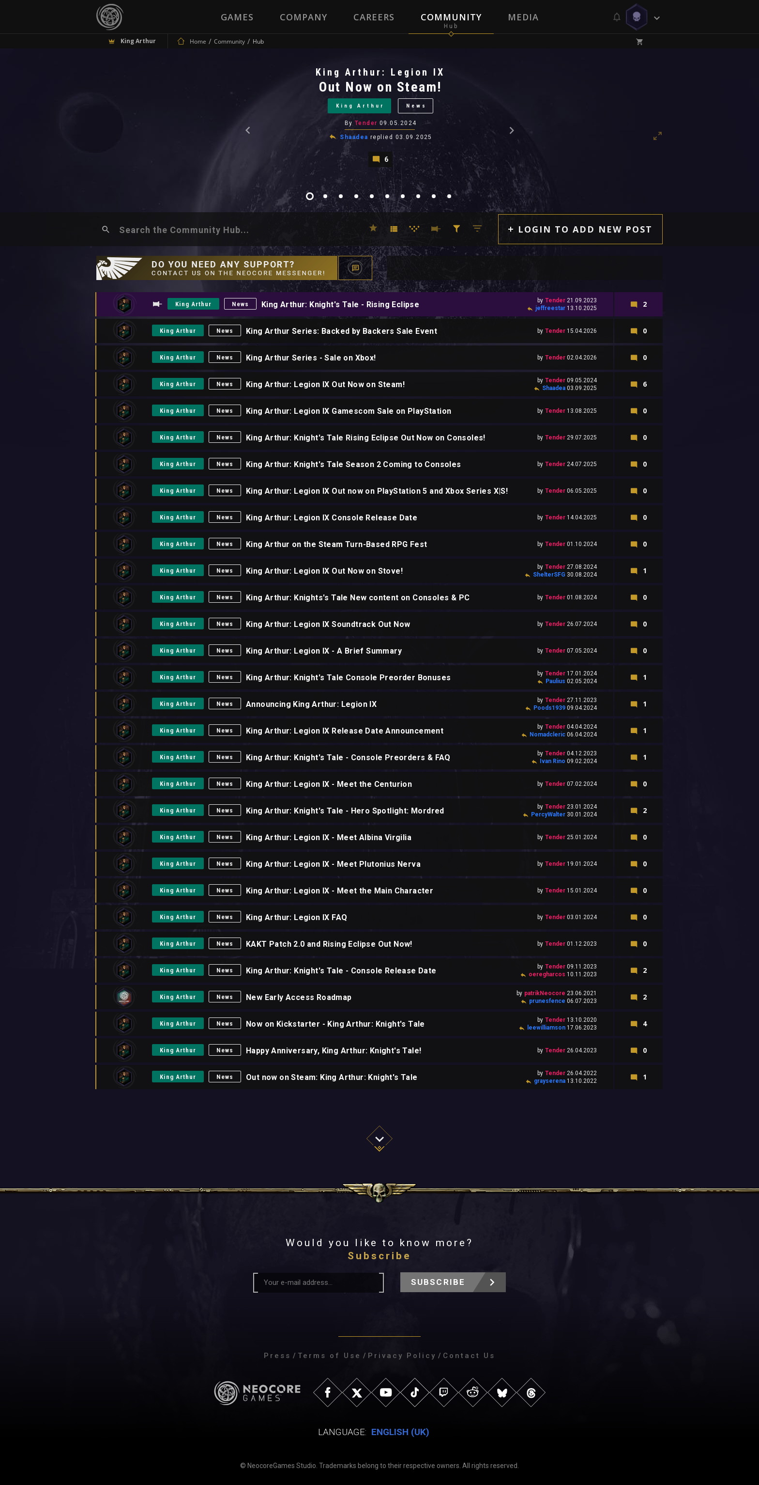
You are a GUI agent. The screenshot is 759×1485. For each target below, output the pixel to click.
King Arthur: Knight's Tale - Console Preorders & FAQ (348, 757)
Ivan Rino (552, 761)
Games (237, 17)
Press (277, 1355)
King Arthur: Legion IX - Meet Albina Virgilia (328, 837)
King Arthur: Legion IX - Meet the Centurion (329, 784)
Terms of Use (329, 1355)
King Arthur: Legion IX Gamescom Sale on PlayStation (348, 411)
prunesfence (547, 1001)
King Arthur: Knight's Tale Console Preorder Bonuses (348, 677)
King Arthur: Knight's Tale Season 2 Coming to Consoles (353, 464)
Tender (366, 123)
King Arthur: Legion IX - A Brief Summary (324, 651)
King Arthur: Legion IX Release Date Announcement (344, 730)
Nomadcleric (547, 734)
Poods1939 (549, 707)
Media (523, 17)
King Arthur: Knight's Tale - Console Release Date (341, 970)
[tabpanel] (379, 116)
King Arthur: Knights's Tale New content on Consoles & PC (358, 597)
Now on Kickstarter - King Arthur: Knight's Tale (335, 1024)
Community (451, 17)
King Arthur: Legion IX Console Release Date (331, 517)
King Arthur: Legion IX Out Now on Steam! (325, 384)
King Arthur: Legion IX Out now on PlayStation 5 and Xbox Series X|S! (377, 491)
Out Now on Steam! (380, 87)
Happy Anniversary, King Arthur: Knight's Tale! (333, 1050)
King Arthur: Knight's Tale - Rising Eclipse (340, 304)
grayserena (549, 1081)
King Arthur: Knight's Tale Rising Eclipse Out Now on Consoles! (366, 437)
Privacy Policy (402, 1355)
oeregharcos (547, 974)
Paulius (555, 681)
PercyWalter (548, 814)
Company (303, 17)
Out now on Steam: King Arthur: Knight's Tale (332, 1077)
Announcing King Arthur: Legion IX (311, 704)
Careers (374, 17)
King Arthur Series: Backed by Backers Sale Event (341, 331)
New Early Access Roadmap (299, 997)
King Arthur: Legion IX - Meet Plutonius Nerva (333, 864)
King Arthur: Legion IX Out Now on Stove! (324, 571)
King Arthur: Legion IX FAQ (296, 917)
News (416, 106)
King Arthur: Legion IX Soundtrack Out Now (328, 624)
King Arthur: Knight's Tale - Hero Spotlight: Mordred (345, 810)
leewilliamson (546, 1027)
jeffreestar (550, 308)
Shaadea (354, 137)
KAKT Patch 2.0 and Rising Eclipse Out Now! (329, 944)
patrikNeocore (544, 993)
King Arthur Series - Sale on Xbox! (311, 357)
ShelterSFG (549, 574)
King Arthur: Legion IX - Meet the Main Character (339, 890)
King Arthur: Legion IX (380, 72)
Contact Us (469, 1355)
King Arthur (360, 106)
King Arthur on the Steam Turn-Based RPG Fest (336, 544)
